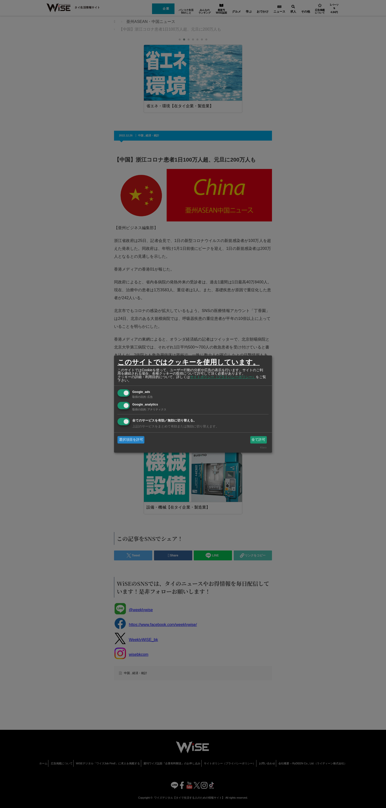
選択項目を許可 (131, 439)
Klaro (263, 447)
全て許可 (258, 439)
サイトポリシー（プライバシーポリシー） (223, 377)
